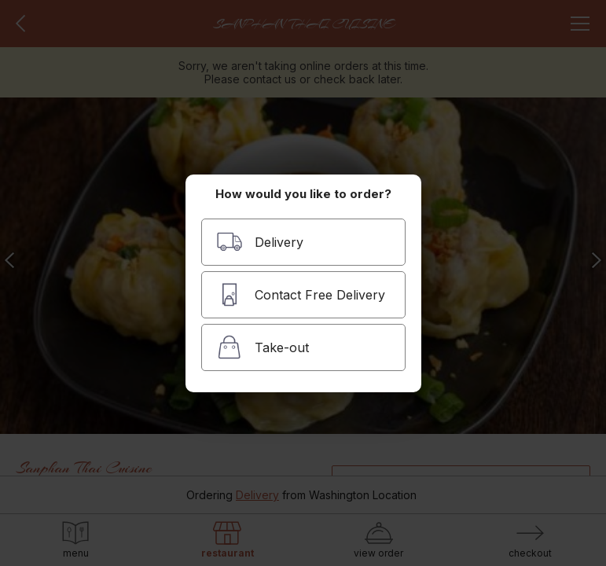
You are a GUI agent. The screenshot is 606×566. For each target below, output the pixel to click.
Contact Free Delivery (300, 294)
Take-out (262, 347)
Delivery (259, 242)
